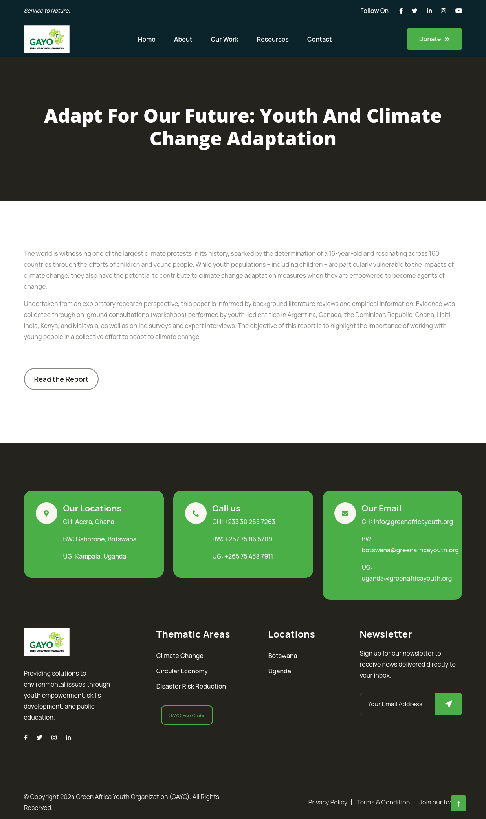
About (183, 39)
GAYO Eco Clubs (187, 715)
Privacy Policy (327, 802)
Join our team (439, 802)
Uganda (279, 671)
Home (147, 39)
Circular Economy (182, 671)
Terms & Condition (383, 802)
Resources (273, 39)
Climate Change (180, 655)
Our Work (224, 39)
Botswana (282, 655)
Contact (319, 39)
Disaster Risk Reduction (191, 686)
